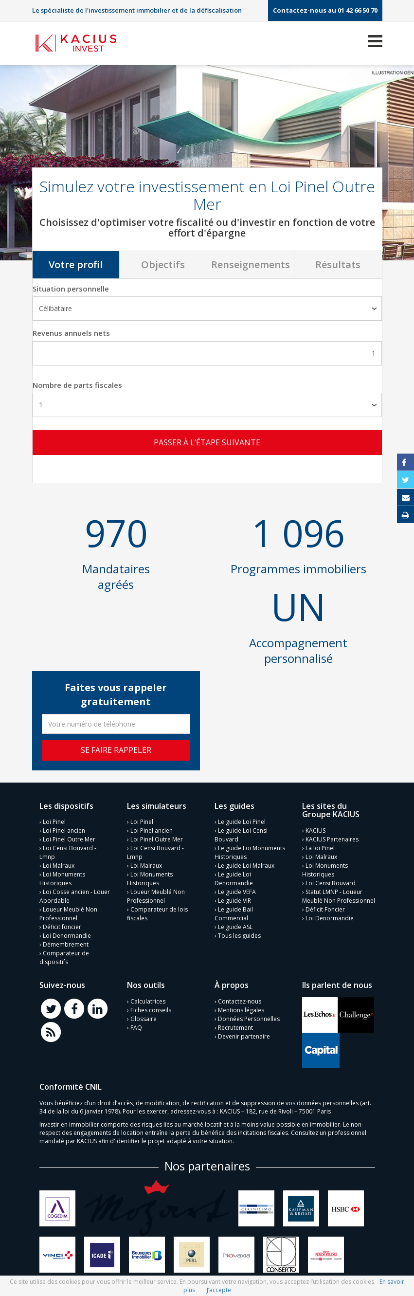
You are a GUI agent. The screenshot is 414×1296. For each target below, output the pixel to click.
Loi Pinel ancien (64, 830)
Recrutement (235, 1026)
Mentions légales (241, 1009)
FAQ (136, 1026)
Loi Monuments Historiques (62, 878)
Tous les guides (239, 935)
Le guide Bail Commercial (234, 913)
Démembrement (66, 944)
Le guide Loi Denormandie (234, 878)
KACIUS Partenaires (332, 838)
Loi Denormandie (67, 935)
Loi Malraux (58, 865)
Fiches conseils (150, 1009)
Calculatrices (147, 1000)
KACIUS (315, 829)
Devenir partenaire (244, 1035)
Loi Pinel (54, 821)
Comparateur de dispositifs (64, 957)
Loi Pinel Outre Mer (69, 839)
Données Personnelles (249, 1018)
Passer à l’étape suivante (207, 442)
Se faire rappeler (116, 749)
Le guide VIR (234, 900)
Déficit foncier (62, 926)
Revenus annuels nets (71, 333)
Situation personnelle (71, 288)
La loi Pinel (320, 847)
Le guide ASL (235, 926)
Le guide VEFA (237, 891)
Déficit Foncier (325, 908)
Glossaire (143, 1018)
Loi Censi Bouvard (331, 882)
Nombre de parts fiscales (77, 385)
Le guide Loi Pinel (242, 821)
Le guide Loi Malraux (246, 865)
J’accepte (219, 1290)
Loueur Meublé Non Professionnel (68, 913)
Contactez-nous (239, 1000)
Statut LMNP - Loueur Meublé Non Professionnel (338, 895)
